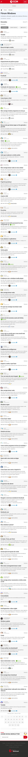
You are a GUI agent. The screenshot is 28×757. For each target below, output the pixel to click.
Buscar (25, 22)
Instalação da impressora (8, 87)
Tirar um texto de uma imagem (9, 376)
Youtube (3, 705)
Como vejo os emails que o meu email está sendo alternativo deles (13, 334)
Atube (2, 141)
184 (12, 725)
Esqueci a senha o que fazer (8, 363)
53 (8, 719)
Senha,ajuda (4, 250)
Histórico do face (5, 431)
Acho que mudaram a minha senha (10, 155)
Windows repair (5, 404)
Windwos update (5, 621)
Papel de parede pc (6, 182)
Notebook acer (5, 512)
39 (19, 716)
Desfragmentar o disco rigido (9, 608)
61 (11, 722)
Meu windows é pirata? (7, 524)
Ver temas (9, 18)
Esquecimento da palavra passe (10, 61)
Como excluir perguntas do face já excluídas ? (13, 445)
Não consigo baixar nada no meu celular (12, 167)
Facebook (3, 75)
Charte (11, 745)
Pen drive (3, 210)
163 (10, 725)
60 (8, 722)
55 (14, 719)
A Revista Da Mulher (18, 745)
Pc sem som (4, 264)
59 (5, 722)
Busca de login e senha (7, 47)
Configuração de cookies (14, 747)
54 (11, 719)
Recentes (4, 27)
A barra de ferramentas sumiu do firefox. (12, 318)
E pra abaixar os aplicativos (8, 239)
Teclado (3, 34)
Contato (7, 745)
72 (16, 722)
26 (16, 716)
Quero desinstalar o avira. (8, 661)
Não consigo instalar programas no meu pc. (13, 111)
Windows (10, 10)
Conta (2, 635)
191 (15, 725)
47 (22, 716)
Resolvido (23, 27)
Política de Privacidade (20, 743)
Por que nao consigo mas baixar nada (11, 306)
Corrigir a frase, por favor (8, 539)
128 (22, 722)
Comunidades (5, 596)
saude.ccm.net (14, 754)
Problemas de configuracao (8, 349)
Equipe (3, 743)
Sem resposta (14, 27)
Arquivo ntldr (4, 196)
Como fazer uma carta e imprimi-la (11, 469)
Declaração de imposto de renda (10, 551)
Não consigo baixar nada (8, 390)
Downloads (3, 24)
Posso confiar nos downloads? (9, 648)
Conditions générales (10, 743)
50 (5, 719)
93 (19, 722)
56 (16, 719)
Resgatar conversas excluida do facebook (12, 498)
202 (18, 725)
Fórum (5, 10)
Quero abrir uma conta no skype (10, 458)
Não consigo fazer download (9, 675)
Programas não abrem (7, 483)
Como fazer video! (6, 418)
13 (14, 716)
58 (22, 719)
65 (14, 722)
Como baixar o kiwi (6, 98)
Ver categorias (3, 18)
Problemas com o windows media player (12, 278)
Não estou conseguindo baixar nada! (11, 566)
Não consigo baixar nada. (8, 292)
